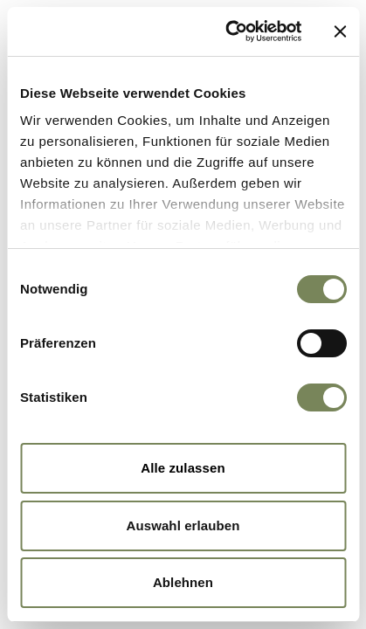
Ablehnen (183, 582)
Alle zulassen (182, 467)
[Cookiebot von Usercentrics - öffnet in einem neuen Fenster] (228, 31)
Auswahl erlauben (183, 525)
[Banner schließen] (340, 31)
